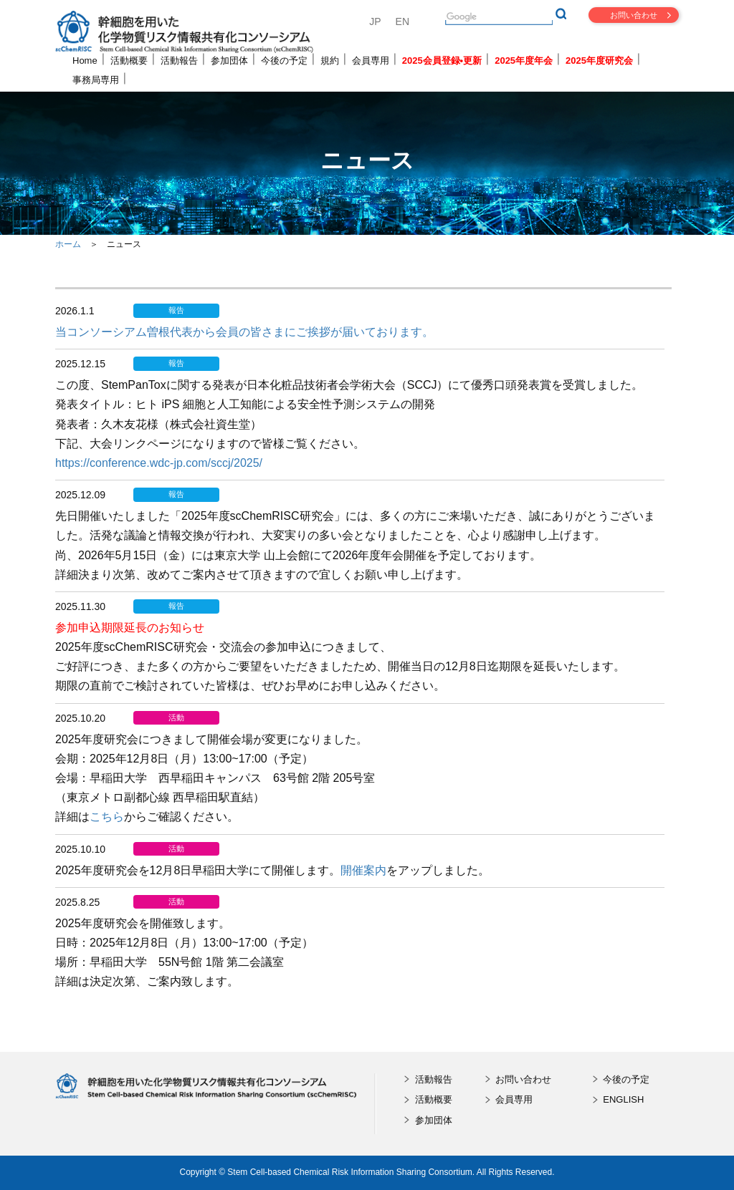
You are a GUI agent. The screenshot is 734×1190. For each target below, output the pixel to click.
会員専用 (370, 60)
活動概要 (129, 60)
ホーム (68, 244)
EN (402, 21)
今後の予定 (284, 60)
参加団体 (229, 60)
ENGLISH (623, 1099)
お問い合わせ (633, 15)
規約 (329, 60)
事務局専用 (95, 79)
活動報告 (179, 60)
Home (84, 60)
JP (375, 21)
